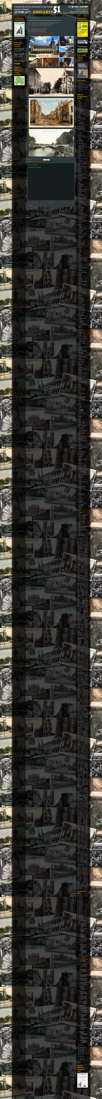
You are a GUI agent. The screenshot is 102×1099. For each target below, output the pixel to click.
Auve (82, 558)
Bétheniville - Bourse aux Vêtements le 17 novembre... (83, 988)
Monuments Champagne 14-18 (82, 83)
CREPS (84, 646)
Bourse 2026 (81, 589)
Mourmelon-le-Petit (82, 382)
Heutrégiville (80, 315)
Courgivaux (80, 244)
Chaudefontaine (81, 213)
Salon (82, 829)
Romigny (78, 801)
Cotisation (86, 639)
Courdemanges (81, 242)
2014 (80, 917)
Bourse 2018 (82, 586)
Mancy (79, 355)
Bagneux (86, 560)
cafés (81, 604)
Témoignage (79, 850)
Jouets (78, 704)
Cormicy (80, 235)
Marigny (80, 364)
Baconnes (80, 132)
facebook (79, 662)
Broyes (79, 188)
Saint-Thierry (81, 435)
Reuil (78, 797)
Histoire (84, 692)
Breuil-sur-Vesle (85, 599)
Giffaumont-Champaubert (81, 299)
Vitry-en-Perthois (81, 527)
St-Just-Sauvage (81, 471)
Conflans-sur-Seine (82, 229)
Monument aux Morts (81, 745)
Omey (79, 392)
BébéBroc (82, 566)
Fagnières (80, 278)
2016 (80, 539)
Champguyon (81, 207)
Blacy (79, 169)
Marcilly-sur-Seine (82, 356)
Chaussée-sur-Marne (82, 215)
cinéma (78, 629)
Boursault (80, 180)
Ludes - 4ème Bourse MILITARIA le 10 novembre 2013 (83, 1033)
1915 (81, 538)
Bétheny (80, 157)
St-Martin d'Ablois (82, 472)
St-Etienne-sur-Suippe (82, 469)
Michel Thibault (80, 740)
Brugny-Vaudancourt (82, 189)
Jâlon (79, 316)
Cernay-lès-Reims (82, 198)
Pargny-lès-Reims (82, 396)
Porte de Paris (83, 779)
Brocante (37, 161)
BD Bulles (79, 565)
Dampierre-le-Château (82, 259)
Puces (87, 783)
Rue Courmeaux (80, 804)
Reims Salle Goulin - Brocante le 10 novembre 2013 (83, 1011)
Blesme (79, 171)
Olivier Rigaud (82, 755)
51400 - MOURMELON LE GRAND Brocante (37, 27)
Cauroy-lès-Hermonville (80, 195)
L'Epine (79, 319)
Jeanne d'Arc (83, 702)
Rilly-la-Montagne (82, 425)
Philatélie (86, 765)
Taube (87, 849)
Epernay (80, 269)
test (87, 850)
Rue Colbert (86, 803)
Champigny (80, 208)
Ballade (78, 561)
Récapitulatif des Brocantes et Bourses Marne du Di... (83, 971)
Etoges (79, 275)
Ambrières (80, 106)
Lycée (87, 725)
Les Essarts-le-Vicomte (83, 338)
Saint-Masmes (81, 432)
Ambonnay (80, 105)
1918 (87, 538)
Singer (81, 834)
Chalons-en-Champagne (80, 202)
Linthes (87, 720)
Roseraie (82, 801)
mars (81, 1058)
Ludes (79, 346)
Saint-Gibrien (81, 427)
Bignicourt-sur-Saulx (82, 163)
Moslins (80, 379)
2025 (80, 897)
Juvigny (83, 705)
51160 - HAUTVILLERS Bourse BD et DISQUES (37, 26)
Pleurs (79, 403)
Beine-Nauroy (81, 145)
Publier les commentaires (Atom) (40, 205)
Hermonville (80, 313)
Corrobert (80, 238)
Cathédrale (85, 611)
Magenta (80, 349)
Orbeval (82, 757)
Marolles (78, 737)
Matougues (82, 738)
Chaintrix (86, 616)
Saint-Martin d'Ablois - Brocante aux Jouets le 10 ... (83, 1024)
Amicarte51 (80, 547)
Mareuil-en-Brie (81, 359)
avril (81, 1056)
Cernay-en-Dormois (82, 196)
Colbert (78, 630)
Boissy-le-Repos (81, 174)
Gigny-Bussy (81, 301)
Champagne (79, 619)
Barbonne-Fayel (81, 135)
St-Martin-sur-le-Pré (82, 474)
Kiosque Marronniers (81, 706)
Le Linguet (84, 716)
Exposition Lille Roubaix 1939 (82, 660)
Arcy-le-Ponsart (81, 114)
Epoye (82, 655)
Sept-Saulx (80, 445)
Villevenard (79, 880)
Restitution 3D (85, 796)
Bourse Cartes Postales (83, 590)
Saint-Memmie (81, 433)
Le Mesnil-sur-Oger (82, 336)
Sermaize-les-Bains (82, 447)
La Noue (80, 326)
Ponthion (80, 411)
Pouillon (78, 781)
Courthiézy (79, 645)
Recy (79, 419)
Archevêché (84, 551)
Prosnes (80, 416)
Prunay (79, 418)
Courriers (79, 644)
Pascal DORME (80, 763)
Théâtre (78, 851)
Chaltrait (80, 205)
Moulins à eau (85, 746)
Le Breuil (80, 335)
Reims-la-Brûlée (81, 422)
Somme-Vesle (81, 453)
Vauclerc (86, 863)
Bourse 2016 (82, 585)
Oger (87, 754)
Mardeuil (80, 358)
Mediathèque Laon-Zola (81, 739)
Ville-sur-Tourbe (81, 519)
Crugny (79, 252)
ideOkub (78, 695)
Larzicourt (80, 330)
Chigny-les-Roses (82, 221)
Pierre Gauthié (79, 767)
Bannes (80, 134)
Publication (83, 783)
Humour (83, 694)
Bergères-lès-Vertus (82, 146)
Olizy (87, 755)
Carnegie (86, 605)
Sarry (79, 442)
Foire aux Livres (80, 672)
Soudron (80, 462)
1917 (85, 538)
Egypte (87, 654)
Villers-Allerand (81, 521)
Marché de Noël (80, 732)
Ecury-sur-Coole (81, 267)
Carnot (78, 606)
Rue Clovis (82, 803)
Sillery (79, 450)
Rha (79, 91)
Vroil (79, 532)
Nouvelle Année (82, 753)
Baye (79, 142)
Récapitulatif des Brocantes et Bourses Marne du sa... (83, 925)
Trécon (78, 855)
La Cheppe (80, 321)
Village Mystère (81, 873)
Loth (80, 724)
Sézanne (80, 448)
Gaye (82, 680)
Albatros (78, 543)
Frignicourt (80, 295)
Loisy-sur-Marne (81, 343)
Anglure (80, 108)
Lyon (78, 726)
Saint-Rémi (86, 820)
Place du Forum (84, 771)
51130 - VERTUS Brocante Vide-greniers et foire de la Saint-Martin (41, 32)
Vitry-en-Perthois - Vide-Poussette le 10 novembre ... (84, 1019)
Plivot (79, 404)
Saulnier (83, 830)
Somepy (82, 835)
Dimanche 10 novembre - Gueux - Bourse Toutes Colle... (83, 1007)
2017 (80, 911)
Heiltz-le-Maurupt (81, 312)
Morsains (80, 378)
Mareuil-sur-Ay (81, 362)
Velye (78, 865)
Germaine (80, 297)
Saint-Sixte (79, 821)
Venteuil (82, 865)
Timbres (78, 853)
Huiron (80, 694)
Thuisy (87, 852)
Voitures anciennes (80, 885)
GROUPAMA (82, 684)
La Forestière (81, 322)
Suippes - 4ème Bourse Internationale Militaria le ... (83, 935)
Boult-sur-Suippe (81, 177)
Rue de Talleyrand (85, 809)
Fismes (79, 287)
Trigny (79, 492)
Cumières (80, 255)
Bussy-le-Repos (81, 191)
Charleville (80, 210)
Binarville (78, 577)
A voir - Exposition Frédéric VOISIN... (83, 1028)
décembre (82, 920)
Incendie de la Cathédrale (82, 696)
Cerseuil (80, 200)
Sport (82, 840)
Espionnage (81, 656)
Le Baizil (80, 333)
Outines (81, 758)
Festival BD (79, 667)
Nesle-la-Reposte (81, 389)
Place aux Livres (84, 768)
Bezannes (80, 160)
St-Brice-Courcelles (82, 466)
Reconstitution (85, 787)
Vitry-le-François (81, 529)
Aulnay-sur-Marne (82, 125)
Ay (78, 131)
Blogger (56, 1094)
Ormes (78, 758)
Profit (87, 781)
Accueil (51, 202)
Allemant (80, 102)
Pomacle (78, 776)
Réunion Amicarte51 (82, 798)
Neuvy (82, 752)
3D (82, 540)
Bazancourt (80, 143)
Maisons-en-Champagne (80, 353)
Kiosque (86, 705)
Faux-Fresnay (81, 280)
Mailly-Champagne (82, 350)
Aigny (79, 100)
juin (81, 1052)
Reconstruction (79, 788)
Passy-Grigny (81, 398)
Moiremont (80, 367)
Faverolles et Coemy (82, 281)
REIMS (79, 421)
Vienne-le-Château (82, 515)
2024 (78, 540)
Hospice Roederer (80, 693)
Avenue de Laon (82, 559)
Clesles (79, 224)
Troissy (79, 496)
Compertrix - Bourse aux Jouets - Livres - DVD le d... (84, 961)
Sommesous (80, 454)
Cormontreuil (81, 236)
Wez (87, 886)
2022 (80, 902)
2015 (78, 539)
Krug (87, 706)
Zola (80, 888)
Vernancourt (80, 506)
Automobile (79, 558)
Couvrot (80, 249)
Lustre (81, 725)
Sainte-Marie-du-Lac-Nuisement (82, 439)
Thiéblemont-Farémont (83, 481)
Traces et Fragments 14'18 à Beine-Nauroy (83, 1037)
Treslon (79, 489)
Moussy (80, 384)
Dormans (80, 263)
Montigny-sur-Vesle (82, 373)
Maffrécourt (80, 347)
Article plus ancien (69, 202)
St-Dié (82, 842)
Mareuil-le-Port (81, 361)
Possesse (80, 413)
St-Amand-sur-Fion (82, 465)
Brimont (80, 186)
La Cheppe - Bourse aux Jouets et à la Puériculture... (84, 956)
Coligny (79, 225)
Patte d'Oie (80, 765)
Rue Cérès (79, 802)
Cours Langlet (85, 644)
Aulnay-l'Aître (81, 123)
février (81, 1060)
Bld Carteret (83, 579)
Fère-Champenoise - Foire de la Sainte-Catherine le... (83, 966)
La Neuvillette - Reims (82, 324)
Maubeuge (86, 738)
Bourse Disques (80, 591)
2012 (80, 1062)
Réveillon (80, 424)
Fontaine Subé (83, 673)
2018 (82, 539)
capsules (82, 605)
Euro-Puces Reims (84, 658)
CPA (78, 646)
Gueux (79, 307)
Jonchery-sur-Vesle (82, 318)
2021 (80, 904)
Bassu (79, 137)
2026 (80, 540)
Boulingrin (86, 581)
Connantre (80, 230)
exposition (86, 659)
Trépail (79, 487)
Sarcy (85, 829)
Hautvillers (79, 689)
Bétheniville (80, 155)
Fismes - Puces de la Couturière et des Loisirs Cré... (83, 1002)
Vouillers (86, 885)
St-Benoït (82, 841)
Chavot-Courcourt (82, 216)
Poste (87, 780)
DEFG (87, 649)
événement (79, 659)
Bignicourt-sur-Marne (82, 161)
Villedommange (79, 876)
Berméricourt (81, 150)
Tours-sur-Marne (81, 486)
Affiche (78, 541)
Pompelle (83, 776)
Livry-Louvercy (81, 341)
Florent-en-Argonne (82, 292)
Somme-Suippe (81, 451)
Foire (87, 671)
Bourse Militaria (80, 595)
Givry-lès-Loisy (81, 305)
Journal (81, 704)
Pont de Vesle (85, 777)
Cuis (79, 253)
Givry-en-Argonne (82, 304)
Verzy (79, 513)
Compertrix (80, 227)
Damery (80, 256)
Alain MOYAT (79, 542)
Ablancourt (86, 540)
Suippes (80, 478)
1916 (83, 538)
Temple (84, 850)
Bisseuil (80, 167)
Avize (79, 129)
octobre (81, 1045)
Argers (79, 115)
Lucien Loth (86, 724)
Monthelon (80, 370)
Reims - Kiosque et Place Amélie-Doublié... (83, 1015)
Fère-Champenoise (82, 284)
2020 (80, 906)
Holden (87, 692)
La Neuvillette (85, 709)
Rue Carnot (86, 801)
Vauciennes (79, 863)
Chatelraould (86, 623)
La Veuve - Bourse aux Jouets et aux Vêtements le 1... (84, 975)
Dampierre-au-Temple (82, 258)
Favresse (80, 283)
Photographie (85, 766)
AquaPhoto (86, 550)
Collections (86, 630)
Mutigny (80, 387)
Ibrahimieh (86, 694)
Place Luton (85, 772)
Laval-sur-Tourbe (85, 714)
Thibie (82, 851)
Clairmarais (82, 629)
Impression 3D (84, 695)
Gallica (78, 680)
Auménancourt (81, 126)
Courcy (79, 239)
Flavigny (80, 289)
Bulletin (83, 603)
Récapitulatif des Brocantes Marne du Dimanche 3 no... (84, 1042)
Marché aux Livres (84, 731)
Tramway (82, 854)
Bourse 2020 (82, 587)
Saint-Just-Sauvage (82, 430)
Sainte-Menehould (82, 440)
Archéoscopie (79, 551)
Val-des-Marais (85, 860)
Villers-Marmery (81, 523)
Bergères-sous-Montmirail (81, 149)
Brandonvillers (81, 185)
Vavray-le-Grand (85, 864)
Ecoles (82, 651)
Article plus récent (33, 202)
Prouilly (86, 782)
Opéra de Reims (82, 756)
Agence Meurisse (83, 541)
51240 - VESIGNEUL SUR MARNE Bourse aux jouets (39, 34)
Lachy (79, 327)
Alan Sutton (85, 542)
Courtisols (80, 247)
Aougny (80, 112)
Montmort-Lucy (81, 376)
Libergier (83, 720)
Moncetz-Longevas (82, 368)
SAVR (87, 830)
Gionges (80, 302)
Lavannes (80, 332)
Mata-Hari (83, 737)
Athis (79, 120)
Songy (79, 457)
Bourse (33, 161)
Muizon (79, 385)
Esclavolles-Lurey (82, 270)
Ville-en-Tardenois (82, 518)
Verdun (87, 865)
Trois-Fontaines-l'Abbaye (81, 495)
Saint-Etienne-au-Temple (81, 814)
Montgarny (86, 742)
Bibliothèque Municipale (82, 574)
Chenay (80, 219)
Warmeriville (80, 533)
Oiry (78, 755)
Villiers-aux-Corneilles (82, 526)
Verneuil (80, 507)
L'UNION (84, 707)
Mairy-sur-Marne (80, 728)
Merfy (79, 365)
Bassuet (80, 139)
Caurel (79, 192)
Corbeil (79, 233)
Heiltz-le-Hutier (81, 310)
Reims (86, 788)
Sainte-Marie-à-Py (82, 436)
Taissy (79, 480)
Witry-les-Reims (81, 535)
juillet (81, 1051)
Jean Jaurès (79, 701)
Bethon (82, 572)
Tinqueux (80, 484)
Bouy (79, 181)
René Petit (85, 795)
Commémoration (80, 632)
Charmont (80, 211)
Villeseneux (80, 524)
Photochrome (79, 766)
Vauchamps (80, 504)
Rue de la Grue (82, 806)
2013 (80, 918)
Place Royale (79, 773)
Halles (78, 687)
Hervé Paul (79, 691)
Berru (79, 152)
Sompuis (80, 456)
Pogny (79, 407)
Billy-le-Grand (81, 164)
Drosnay (80, 264)
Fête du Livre (80, 668)
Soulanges (80, 463)
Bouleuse (80, 175)
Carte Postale (84, 606)
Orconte (80, 395)
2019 (85, 539)
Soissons (83, 834)
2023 (87, 539)
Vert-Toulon (79, 867)
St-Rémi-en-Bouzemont (80, 476)
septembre (82, 1047)
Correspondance (81, 638)
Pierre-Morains (81, 399)
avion (87, 559)
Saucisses (79, 830)
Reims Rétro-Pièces (81, 793)
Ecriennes (80, 266)
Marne (87, 735)
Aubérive (80, 122)
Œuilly (79, 390)
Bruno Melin (79, 603)
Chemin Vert (80, 626)
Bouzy (79, 183)
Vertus (79, 510)
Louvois (82, 724)
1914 (78, 538)
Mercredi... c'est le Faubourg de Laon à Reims (83, 983)
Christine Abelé (85, 628)
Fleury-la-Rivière (81, 290)
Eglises (82, 654)
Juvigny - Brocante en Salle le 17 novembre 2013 (83, 979)
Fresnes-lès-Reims (82, 294)
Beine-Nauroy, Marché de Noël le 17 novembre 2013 (83, 993)
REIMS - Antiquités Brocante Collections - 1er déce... (83, 930)
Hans (81, 687)
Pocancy (80, 406)
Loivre (79, 344)
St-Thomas (83, 848)
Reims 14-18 (81, 85)
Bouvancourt (86, 596)
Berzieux (80, 154)
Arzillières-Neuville (82, 118)
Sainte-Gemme (85, 822)
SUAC (87, 848)
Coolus (79, 232)
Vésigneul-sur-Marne (84, 868)
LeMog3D (86, 717)
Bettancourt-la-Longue (82, 158)
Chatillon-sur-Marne (80, 624)
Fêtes (84, 668)
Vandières (80, 501)
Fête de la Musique (84, 667)
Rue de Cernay (82, 805)
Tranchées (86, 854)
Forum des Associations (84, 674)
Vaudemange (79, 864)
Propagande (79, 782)
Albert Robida (85, 543)
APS (82, 550)
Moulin (81, 746)
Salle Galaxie (80, 827)
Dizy (79, 261)
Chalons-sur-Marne (82, 204)
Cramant (80, 250)
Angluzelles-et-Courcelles (81, 110)
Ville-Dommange (81, 516)
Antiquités (86, 549)
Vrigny (79, 530)
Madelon (81, 726)
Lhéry (81, 720)
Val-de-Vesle (81, 498)
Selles (79, 443)
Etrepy (79, 277)
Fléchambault (79, 670)
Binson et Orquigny (82, 166)
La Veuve (84, 710)
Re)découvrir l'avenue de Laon (82, 784)
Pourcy (79, 415)
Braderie (86, 597)
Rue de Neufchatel (84, 807)
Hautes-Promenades (80, 688)
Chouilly (80, 222)
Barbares (86, 561)
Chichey (82, 627)
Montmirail (80, 375)
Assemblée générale (81, 554)
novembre (82, 922)
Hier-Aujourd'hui (79, 692)
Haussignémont (81, 309)
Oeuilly (82, 754)
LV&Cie (84, 725)
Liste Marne (80, 721)
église (78, 654)
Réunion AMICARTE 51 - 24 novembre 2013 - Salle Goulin (83, 946)
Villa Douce (83, 872)
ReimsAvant (80, 89)
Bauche (86, 563)
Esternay (80, 273)
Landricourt (80, 329)
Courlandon (80, 246)
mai (81, 1054)
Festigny (80, 286)
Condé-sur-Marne (84, 633)
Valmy (79, 499)
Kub (78, 707)
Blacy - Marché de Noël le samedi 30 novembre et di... (83, 940)
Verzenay (80, 512)
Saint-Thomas (79, 822)
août (81, 1049)
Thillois (79, 483)
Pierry (79, 401)
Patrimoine (86, 764)
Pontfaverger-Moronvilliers (81, 410)
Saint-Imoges (81, 428)
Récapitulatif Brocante (43, 161)
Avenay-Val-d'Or (81, 128)
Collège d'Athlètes (82, 631)
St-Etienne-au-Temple (82, 468)
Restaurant (79, 796)
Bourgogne (80, 178)
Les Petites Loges (82, 340)
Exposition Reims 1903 (82, 661)
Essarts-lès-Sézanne (82, 272)
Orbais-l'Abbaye (81, 393)
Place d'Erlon (79, 769)
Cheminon (80, 218)
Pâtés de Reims (80, 764)
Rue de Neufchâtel (81, 808)
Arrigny (79, 117)
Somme (81, 836)
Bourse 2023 (82, 588)
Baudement (80, 140)
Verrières (80, 509)
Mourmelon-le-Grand (82, 381)
